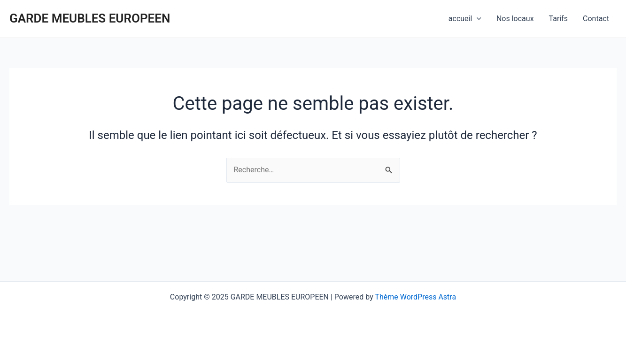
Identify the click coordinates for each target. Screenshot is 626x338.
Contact (596, 18)
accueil (464, 19)
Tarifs (558, 18)
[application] (476, 19)
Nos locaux (515, 18)
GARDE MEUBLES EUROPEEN (89, 18)
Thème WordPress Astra (415, 296)
